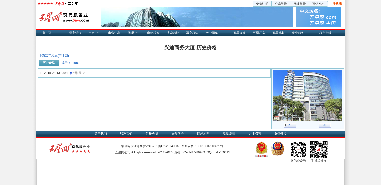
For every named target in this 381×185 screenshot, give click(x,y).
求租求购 (153, 33)
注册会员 (152, 133)
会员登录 (281, 4)
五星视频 (278, 33)
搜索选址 (173, 33)
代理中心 (134, 33)
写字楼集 (192, 33)
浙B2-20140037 (169, 146)
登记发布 (318, 4)
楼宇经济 (75, 33)
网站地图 (203, 133)
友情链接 (280, 133)
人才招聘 (255, 133)
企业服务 (298, 33)
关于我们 (100, 133)
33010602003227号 (210, 146)
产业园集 (212, 33)
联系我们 (126, 133)
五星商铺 (239, 33)
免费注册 (262, 4)
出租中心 (95, 33)
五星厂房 (259, 33)
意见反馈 (229, 133)
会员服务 (178, 133)
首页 (48, 33)
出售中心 (114, 33)
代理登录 (299, 4)
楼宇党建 (325, 33)
